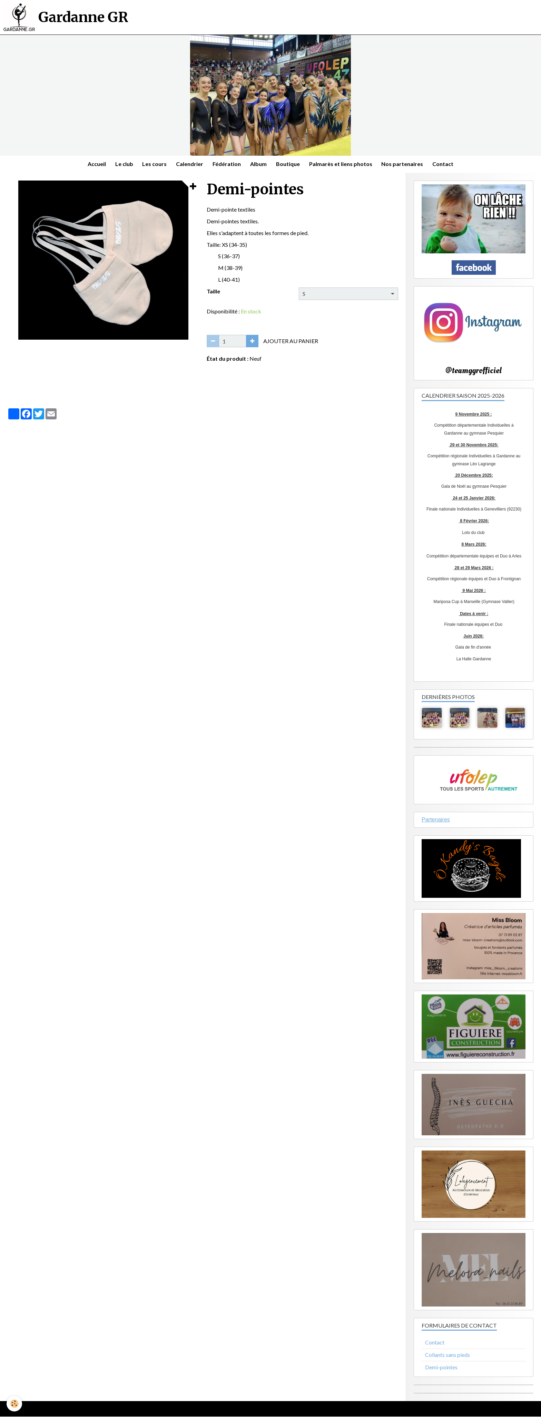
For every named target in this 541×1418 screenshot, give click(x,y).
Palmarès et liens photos (343, 164)
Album (259, 164)
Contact (448, 164)
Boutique (290, 164)
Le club (120, 164)
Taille (213, 292)
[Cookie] (14, 1403)
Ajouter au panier (290, 342)
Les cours (152, 164)
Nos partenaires (406, 164)
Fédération (226, 164)
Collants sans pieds (447, 1355)
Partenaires (436, 821)
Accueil (92, 164)
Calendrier (188, 164)
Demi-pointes (441, 1368)
